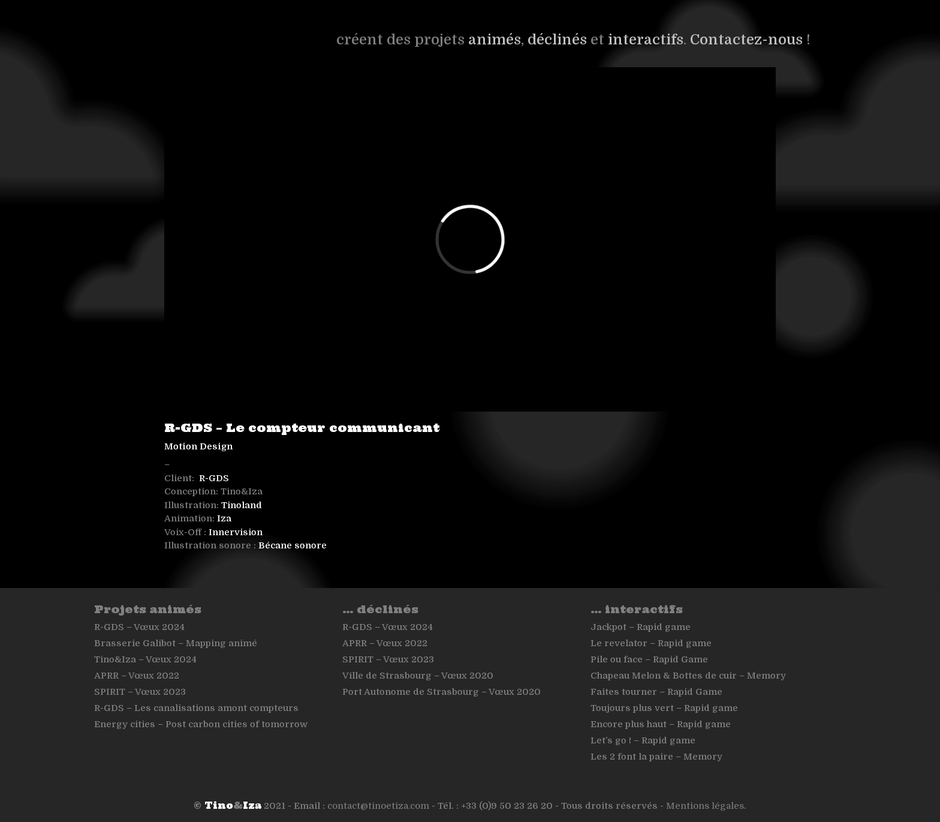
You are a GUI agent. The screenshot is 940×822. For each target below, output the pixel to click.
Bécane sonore (292, 545)
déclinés (557, 39)
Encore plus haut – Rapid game (660, 724)
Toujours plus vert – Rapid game (664, 708)
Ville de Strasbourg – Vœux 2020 (417, 675)
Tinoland (241, 505)
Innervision (236, 532)
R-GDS (214, 478)
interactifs (645, 39)
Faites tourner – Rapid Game (656, 691)
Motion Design (198, 446)
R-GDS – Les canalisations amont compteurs (196, 708)
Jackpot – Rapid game (640, 627)
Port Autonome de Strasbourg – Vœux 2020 (441, 691)
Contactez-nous (746, 39)
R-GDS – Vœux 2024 (139, 627)
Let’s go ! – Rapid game (642, 740)
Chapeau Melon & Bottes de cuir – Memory (688, 675)
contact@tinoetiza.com (378, 805)
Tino (218, 805)
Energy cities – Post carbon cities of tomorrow (201, 724)
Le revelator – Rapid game (651, 643)
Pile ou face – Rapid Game (649, 659)
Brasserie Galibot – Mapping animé (175, 643)
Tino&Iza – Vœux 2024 (145, 659)
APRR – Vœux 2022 (136, 675)
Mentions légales (705, 805)
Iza (224, 518)
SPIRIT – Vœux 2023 (140, 691)
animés (494, 39)
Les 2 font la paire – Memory (656, 756)
